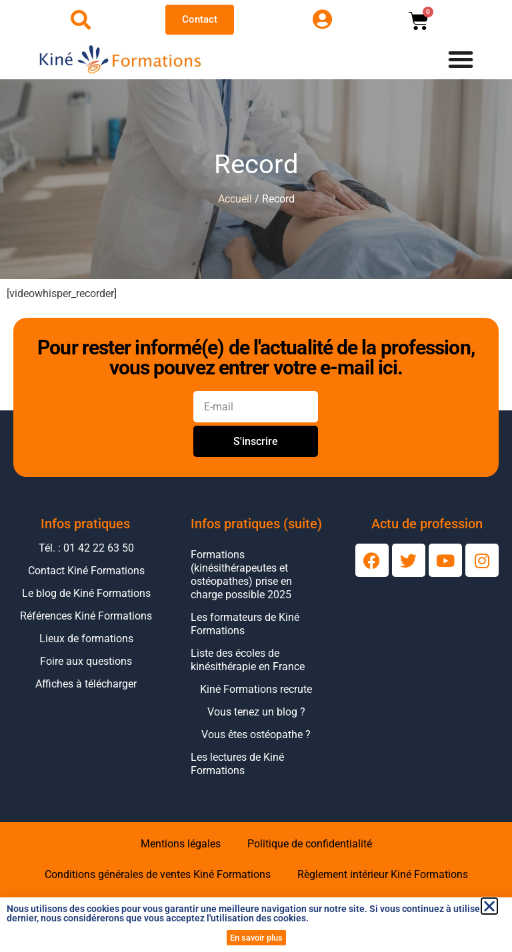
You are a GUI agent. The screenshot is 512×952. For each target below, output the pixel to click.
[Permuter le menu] (460, 59)
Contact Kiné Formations (86, 570)
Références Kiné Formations (86, 616)
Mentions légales (181, 843)
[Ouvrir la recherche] (80, 20)
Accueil (235, 199)
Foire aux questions (86, 661)
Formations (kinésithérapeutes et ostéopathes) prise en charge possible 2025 (241, 574)
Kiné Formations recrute (256, 689)
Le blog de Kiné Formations (86, 593)
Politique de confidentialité (309, 843)
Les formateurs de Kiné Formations (245, 624)
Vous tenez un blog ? (256, 712)
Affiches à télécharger (86, 684)
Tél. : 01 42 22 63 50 (86, 548)
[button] (489, 906)
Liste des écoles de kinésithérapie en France (248, 660)
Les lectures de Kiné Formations (237, 764)
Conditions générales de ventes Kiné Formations (158, 874)
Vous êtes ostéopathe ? (256, 734)
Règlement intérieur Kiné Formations (382, 874)
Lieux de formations (86, 638)
